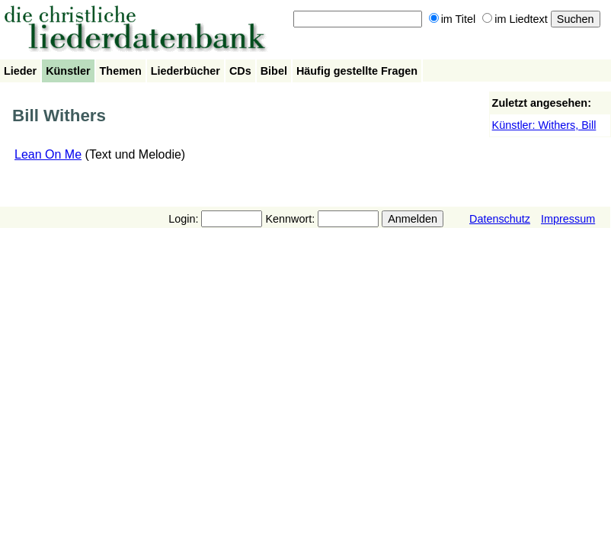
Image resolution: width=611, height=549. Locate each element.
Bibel (274, 71)
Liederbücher (185, 71)
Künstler (68, 71)
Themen (121, 71)
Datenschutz (499, 219)
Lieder (20, 71)
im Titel (452, 19)
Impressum (568, 219)
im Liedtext (515, 19)
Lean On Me (48, 154)
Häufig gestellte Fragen (356, 71)
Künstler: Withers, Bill (544, 125)
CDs (240, 71)
